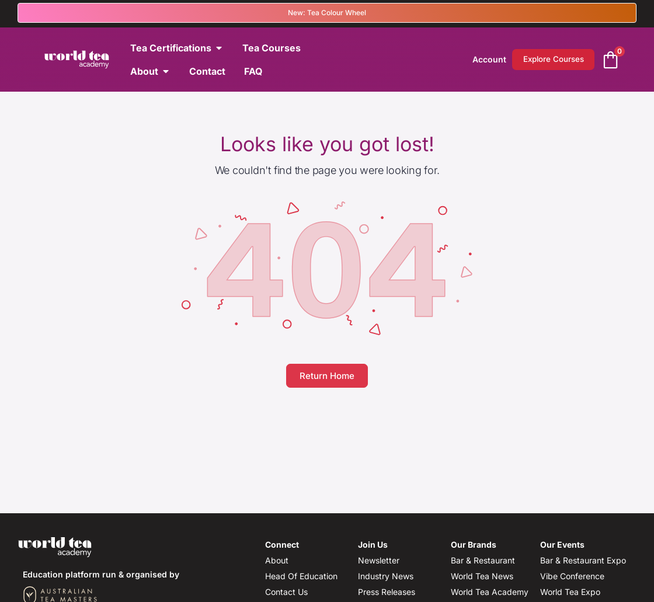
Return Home (327, 375)
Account (475, 59)
